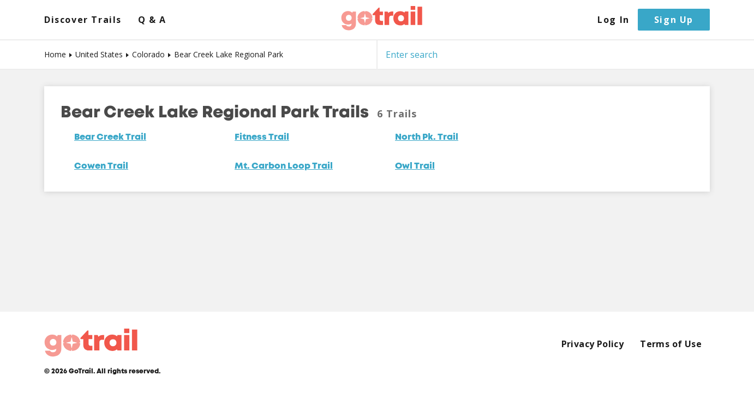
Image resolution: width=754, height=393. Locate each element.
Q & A (152, 20)
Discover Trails (83, 20)
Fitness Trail (262, 137)
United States (99, 54)
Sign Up (673, 20)
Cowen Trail (101, 166)
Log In (613, 20)
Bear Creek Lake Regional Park (228, 54)
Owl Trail (415, 166)
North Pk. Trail (426, 137)
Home (55, 54)
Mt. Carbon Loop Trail (284, 166)
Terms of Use (671, 344)
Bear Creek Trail (110, 137)
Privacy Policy (592, 344)
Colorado (148, 54)
